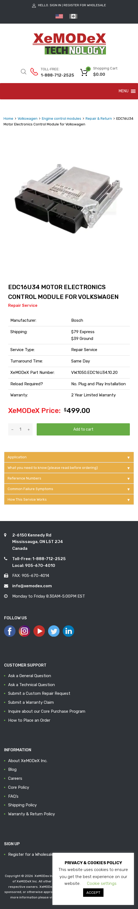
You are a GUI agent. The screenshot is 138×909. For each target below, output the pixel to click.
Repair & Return (99, 118)
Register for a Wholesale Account (39, 854)
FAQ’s (13, 796)
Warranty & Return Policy (31, 814)
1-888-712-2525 (54, 75)
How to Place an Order (29, 720)
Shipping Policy (22, 805)
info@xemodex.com (32, 585)
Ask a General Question (29, 675)
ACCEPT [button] (93, 893)
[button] (123, 91)
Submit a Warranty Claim (31, 702)
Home (8, 118)
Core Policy (18, 787)
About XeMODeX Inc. (27, 760)
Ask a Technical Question (31, 684)
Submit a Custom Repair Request (39, 693)
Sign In (55, 5)
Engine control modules (61, 118)
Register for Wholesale (85, 5)
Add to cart (83, 429)
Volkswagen (27, 118)
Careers (15, 778)
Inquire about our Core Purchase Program (46, 711)
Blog (12, 769)
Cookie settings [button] (102, 883)
